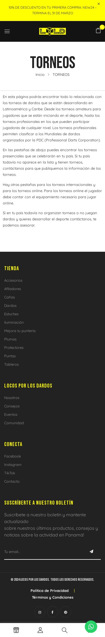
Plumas (10, 339)
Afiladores (12, 288)
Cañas (9, 297)
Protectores (14, 347)
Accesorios (13, 280)
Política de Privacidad (50, 590)
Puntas (10, 356)
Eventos (10, 414)
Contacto (12, 481)
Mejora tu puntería (20, 330)
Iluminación (14, 322)
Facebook (12, 456)
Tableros (11, 364)
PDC (39, 140)
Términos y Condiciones (52, 597)
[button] (98, 31)
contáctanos (13, 168)
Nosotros (11, 397)
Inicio (40, 74)
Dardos (10, 305)
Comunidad (14, 423)
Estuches (11, 314)
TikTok (9, 473)
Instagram (13, 464)
